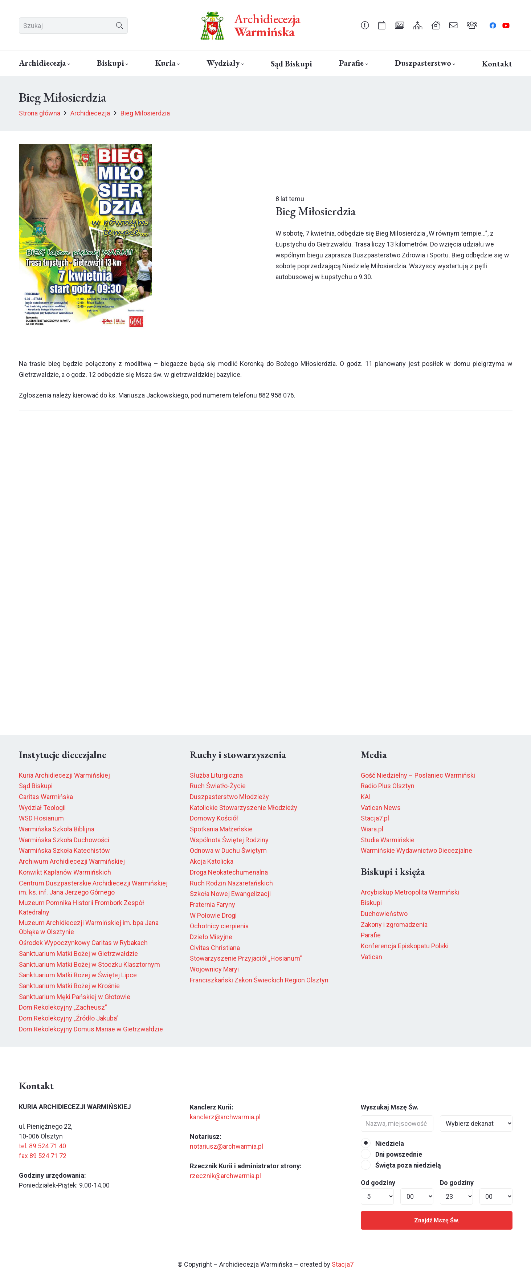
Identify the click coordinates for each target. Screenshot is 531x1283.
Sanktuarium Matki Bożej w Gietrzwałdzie (78, 953)
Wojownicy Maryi (214, 969)
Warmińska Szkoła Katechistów (64, 850)
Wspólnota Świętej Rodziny (229, 840)
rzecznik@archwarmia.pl (225, 1176)
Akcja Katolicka (211, 861)
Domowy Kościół (214, 818)
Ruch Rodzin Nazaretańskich (231, 883)
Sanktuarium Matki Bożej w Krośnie (69, 986)
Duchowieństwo (384, 913)
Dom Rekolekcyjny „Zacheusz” (63, 1007)
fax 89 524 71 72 (42, 1156)
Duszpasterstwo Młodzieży (229, 797)
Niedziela (382, 1143)
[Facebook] (492, 25)
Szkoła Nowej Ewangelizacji (230, 893)
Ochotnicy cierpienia (219, 926)
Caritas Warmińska (46, 797)
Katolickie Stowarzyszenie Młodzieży (243, 807)
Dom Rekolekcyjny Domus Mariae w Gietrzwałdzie (91, 1029)
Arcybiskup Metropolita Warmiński (410, 892)
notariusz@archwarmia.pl (226, 1146)
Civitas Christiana (215, 948)
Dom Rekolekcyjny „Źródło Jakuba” (69, 1018)
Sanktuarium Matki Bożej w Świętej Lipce (78, 975)
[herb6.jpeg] (212, 25)
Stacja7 (343, 1264)
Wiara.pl (372, 829)
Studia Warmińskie (387, 840)
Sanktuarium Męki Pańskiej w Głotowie (74, 997)
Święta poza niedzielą (401, 1165)
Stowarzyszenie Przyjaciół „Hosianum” (246, 958)
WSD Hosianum (41, 818)
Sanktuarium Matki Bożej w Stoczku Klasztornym (89, 964)
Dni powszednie (391, 1154)
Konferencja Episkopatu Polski (405, 946)
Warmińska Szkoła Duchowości (64, 840)
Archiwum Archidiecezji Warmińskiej (72, 861)
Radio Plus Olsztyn (387, 786)
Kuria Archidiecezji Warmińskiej (64, 775)
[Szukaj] (73, 25)
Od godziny (378, 1182)
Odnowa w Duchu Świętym (228, 850)
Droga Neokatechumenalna (229, 872)
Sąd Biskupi (36, 786)
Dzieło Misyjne (211, 937)
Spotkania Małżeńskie (221, 829)
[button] (68, 64)
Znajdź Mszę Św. (436, 1220)
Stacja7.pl (375, 818)
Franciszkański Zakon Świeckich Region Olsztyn (259, 980)
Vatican (371, 957)
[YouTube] (505, 25)
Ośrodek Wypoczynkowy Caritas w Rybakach (83, 942)
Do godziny (457, 1182)
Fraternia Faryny (212, 904)
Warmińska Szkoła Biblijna (56, 829)
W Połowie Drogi (213, 915)
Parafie (371, 935)
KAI (366, 797)
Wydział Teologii (42, 807)
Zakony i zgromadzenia (394, 924)
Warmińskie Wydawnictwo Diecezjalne (416, 850)
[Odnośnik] (365, 25)
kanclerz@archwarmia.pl (225, 1117)
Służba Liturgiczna (216, 775)
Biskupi (371, 903)
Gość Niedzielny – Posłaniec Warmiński (418, 775)
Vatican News (381, 807)
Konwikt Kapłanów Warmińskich (65, 872)
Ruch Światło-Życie (218, 786)
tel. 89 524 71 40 (42, 1146)
